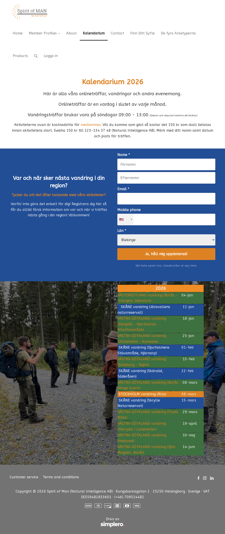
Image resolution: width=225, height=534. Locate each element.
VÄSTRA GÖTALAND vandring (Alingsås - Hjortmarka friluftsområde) (142, 324)
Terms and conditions (61, 477)
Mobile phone (129, 210)
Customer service (24, 477)
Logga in (51, 56)
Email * (123, 189)
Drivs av (67, 522)
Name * (123, 155)
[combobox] (125, 219)
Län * (121, 231)
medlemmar (91, 125)
